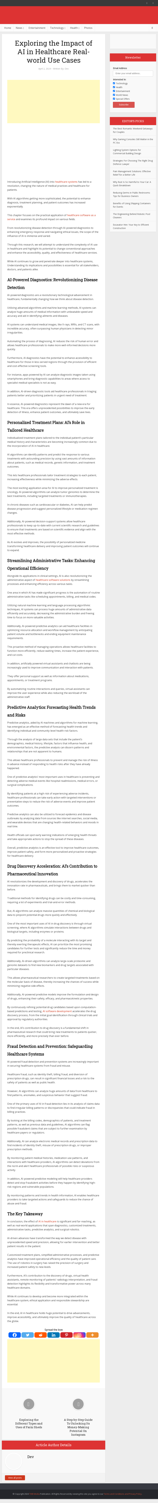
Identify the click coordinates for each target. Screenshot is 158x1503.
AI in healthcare (47, 1221)
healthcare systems (66, 181)
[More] (92, 1335)
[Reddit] (40, 1335)
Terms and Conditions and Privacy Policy (123, 1493)
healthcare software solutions (53, 580)
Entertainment (37, 28)
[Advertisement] (53, 101)
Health (74, 28)
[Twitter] (27, 1335)
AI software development (57, 1011)
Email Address (120, 68)
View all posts (15, 1477)
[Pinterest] (66, 1335)
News (19, 28)
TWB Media (34, 1493)
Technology (57, 28)
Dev (67, 68)
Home (7, 28)
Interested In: (119, 79)
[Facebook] (14, 1335)
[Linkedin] (53, 1335)
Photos (88, 28)
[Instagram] (79, 1335)
